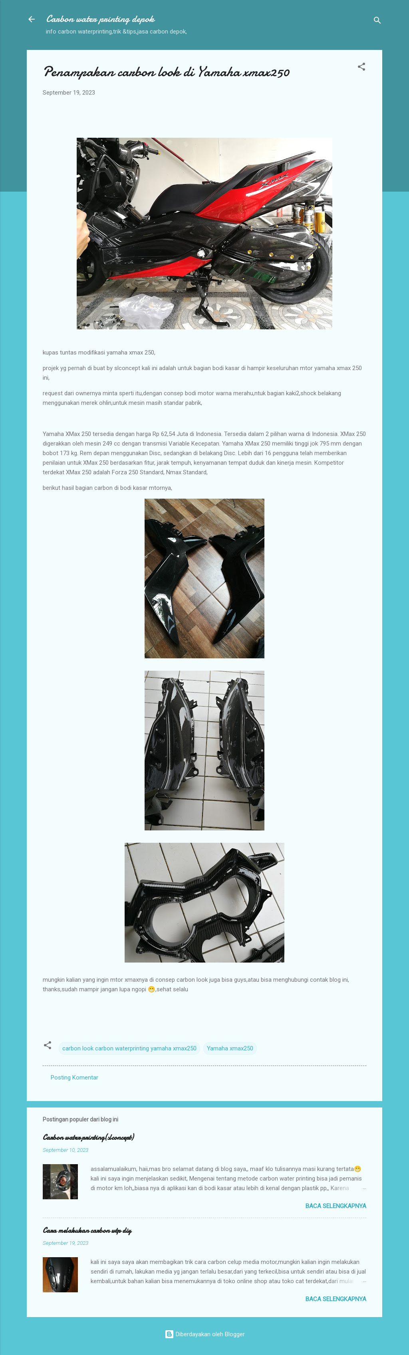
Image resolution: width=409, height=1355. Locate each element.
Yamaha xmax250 (230, 1048)
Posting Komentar (74, 1077)
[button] (361, 68)
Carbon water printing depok (100, 19)
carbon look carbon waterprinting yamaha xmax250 (129, 1048)
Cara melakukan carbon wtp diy (87, 1231)
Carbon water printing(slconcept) (88, 1138)
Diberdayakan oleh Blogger (205, 1334)
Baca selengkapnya (336, 1206)
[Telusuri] (377, 22)
